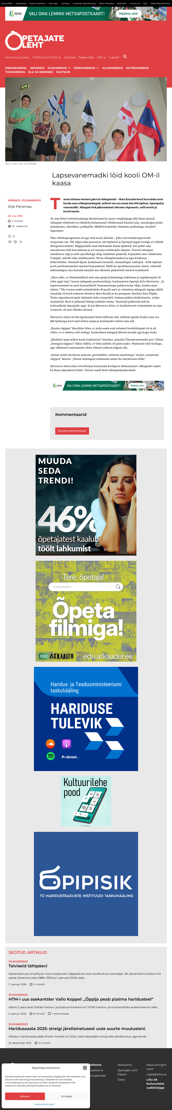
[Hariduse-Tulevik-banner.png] (86, 770)
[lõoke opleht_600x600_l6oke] (86, 554)
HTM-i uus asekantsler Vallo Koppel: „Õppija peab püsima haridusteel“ (81, 999)
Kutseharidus (137, 68)
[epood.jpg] (86, 825)
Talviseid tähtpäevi (28, 966)
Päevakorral (16, 68)
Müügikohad (97, 1075)
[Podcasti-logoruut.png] (86, 935)
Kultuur (63, 72)
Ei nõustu (66, 1096)
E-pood (114, 57)
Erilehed (70, 57)
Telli (99, 57)
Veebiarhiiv (124, 1064)
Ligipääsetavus (156, 1074)
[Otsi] (125, 56)
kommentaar (58, 1014)
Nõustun (25, 1096)
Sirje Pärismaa (20, 207)
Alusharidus (112, 68)
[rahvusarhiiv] (86, 660)
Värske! (14, 200)
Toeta (121, 1079)
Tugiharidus (15, 72)
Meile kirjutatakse (17, 57)
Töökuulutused (44, 57)
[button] (85, 1067)
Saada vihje (86, 57)
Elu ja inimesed (40, 72)
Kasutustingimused (44, 1104)
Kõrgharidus (84, 68)
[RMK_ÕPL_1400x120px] (86, 14)
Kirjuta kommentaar (72, 430)
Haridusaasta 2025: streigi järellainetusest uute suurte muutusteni (77, 1028)
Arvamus (37, 68)
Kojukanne (96, 1070)
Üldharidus (31, 200)
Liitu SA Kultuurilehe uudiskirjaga (155, 1083)
